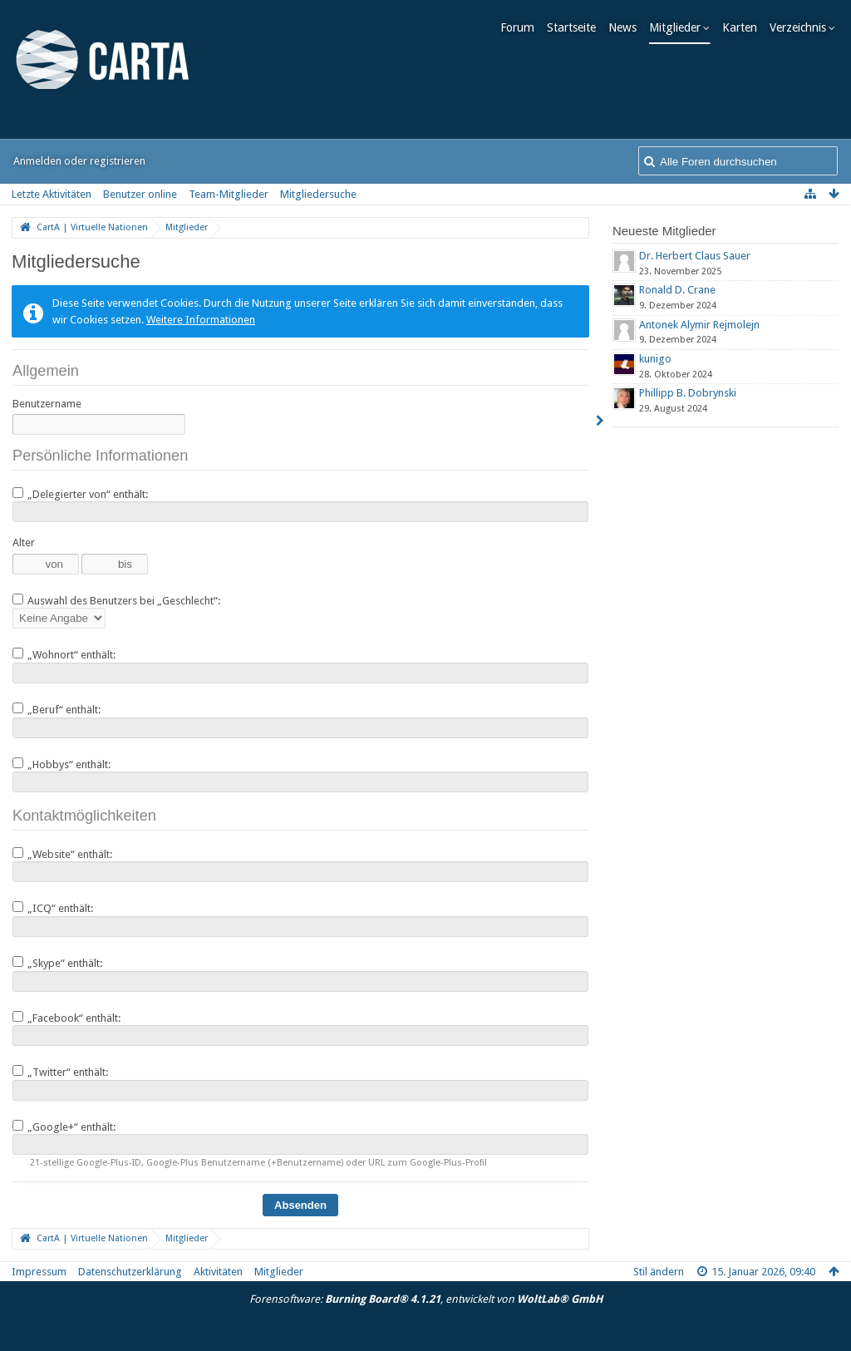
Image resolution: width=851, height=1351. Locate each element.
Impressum (39, 1271)
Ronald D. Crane (677, 290)
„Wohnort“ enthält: (64, 654)
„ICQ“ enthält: (52, 908)
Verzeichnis (802, 27)
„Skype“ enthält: (57, 962)
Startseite (575, 27)
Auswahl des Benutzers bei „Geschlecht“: (116, 600)
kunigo (655, 359)
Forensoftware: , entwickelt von (426, 1299)
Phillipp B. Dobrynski (687, 393)
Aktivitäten (218, 1271)
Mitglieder (679, 27)
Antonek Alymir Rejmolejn (699, 324)
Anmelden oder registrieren (79, 161)
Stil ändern (658, 1271)
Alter (23, 542)
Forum (521, 27)
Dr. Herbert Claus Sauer (694, 255)
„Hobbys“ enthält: (61, 764)
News (626, 27)
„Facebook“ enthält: (66, 1017)
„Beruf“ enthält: (56, 709)
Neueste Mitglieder (664, 231)
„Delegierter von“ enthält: (80, 493)
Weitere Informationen (200, 319)
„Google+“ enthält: (64, 1126)
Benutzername (46, 403)
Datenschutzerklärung (130, 1271)
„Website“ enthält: (62, 853)
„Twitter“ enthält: (60, 1071)
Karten (743, 27)
